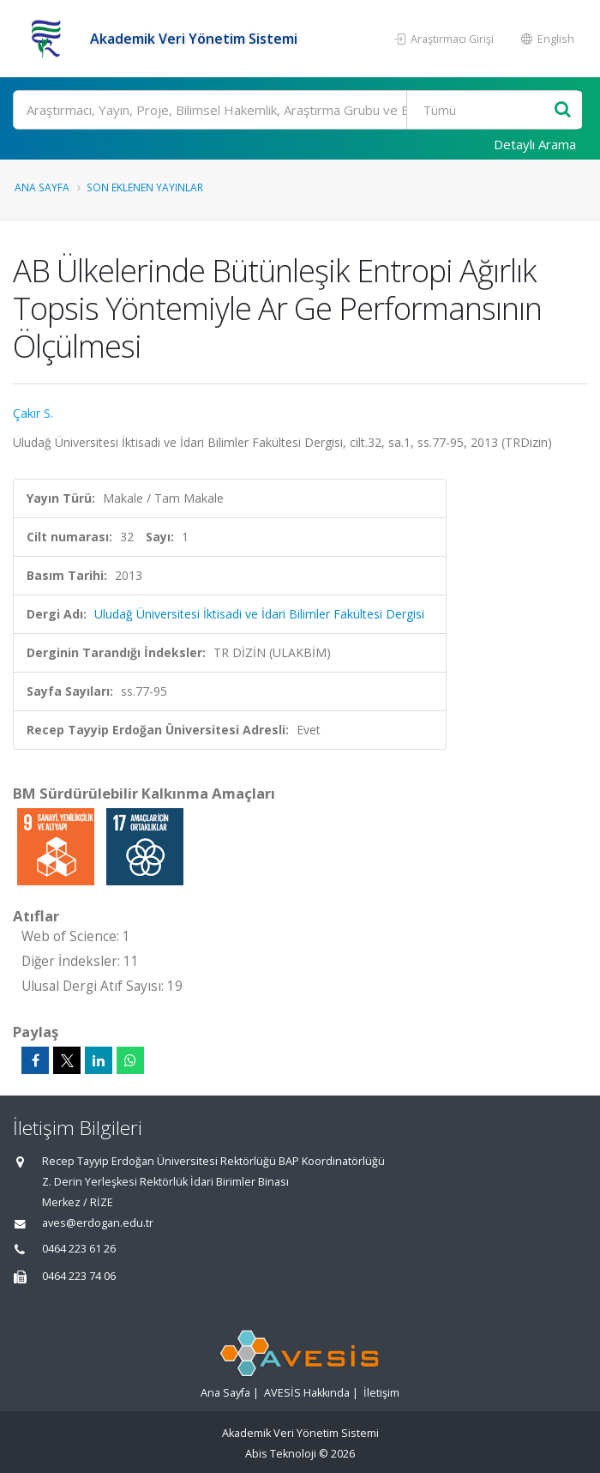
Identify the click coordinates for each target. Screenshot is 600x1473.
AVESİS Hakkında (307, 1392)
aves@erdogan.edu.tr (97, 1223)
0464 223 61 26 (79, 1248)
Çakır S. (33, 413)
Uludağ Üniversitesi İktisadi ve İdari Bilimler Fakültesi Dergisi (259, 614)
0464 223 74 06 (79, 1276)
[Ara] (297, 110)
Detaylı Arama (535, 144)
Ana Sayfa (42, 187)
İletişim (381, 1392)
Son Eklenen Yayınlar (145, 187)
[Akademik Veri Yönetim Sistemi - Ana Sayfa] (49, 38)
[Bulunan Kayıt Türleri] (482, 110)
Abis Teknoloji (280, 1453)
